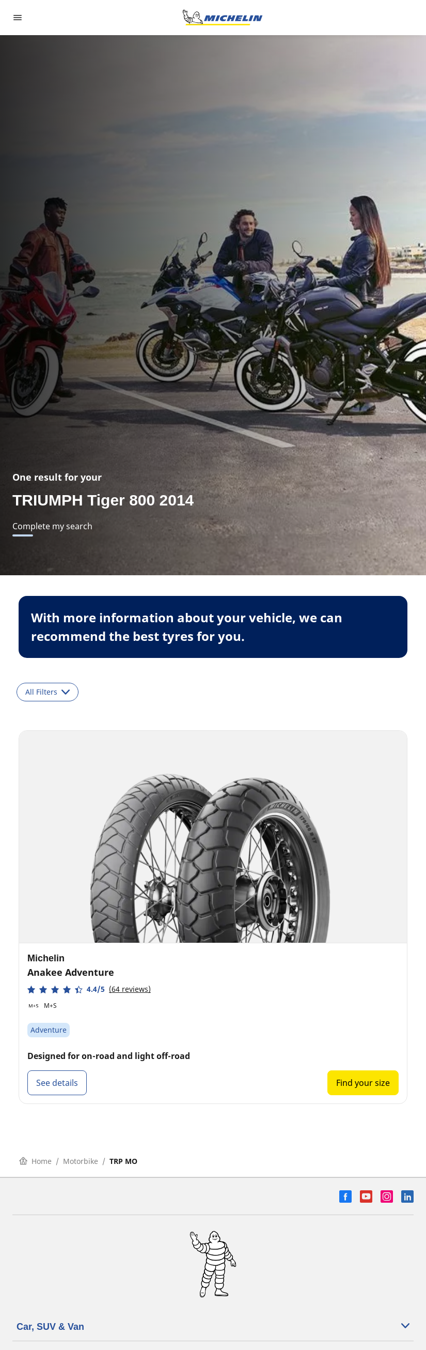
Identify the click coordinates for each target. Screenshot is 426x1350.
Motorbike (80, 1161)
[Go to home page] (222, 17)
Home (35, 1161)
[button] (89, 989)
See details (57, 1082)
